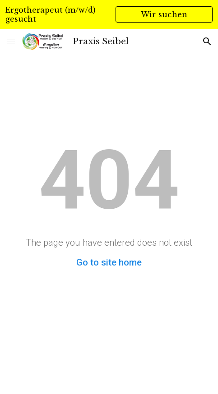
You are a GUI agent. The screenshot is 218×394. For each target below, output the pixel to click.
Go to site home (109, 262)
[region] (109, 14)
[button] (11, 41)
